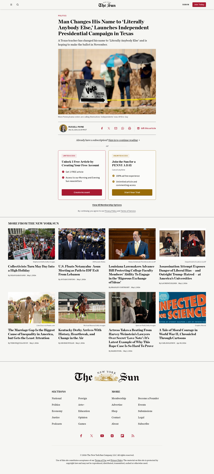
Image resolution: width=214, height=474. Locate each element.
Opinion (82, 417)
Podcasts (57, 424)
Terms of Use (100, 460)
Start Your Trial (132, 192)
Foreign (82, 398)
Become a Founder (148, 398)
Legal (141, 417)
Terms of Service (128, 211)
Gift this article (146, 128)
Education (84, 411)
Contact (116, 417)
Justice (56, 417)
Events (142, 405)
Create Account (82, 192)
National (57, 398)
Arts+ (81, 405)
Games (82, 424)
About (115, 424)
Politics (62, 16)
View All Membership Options (107, 205)
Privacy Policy (111, 211)
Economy (57, 411)
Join (199, 4)
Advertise (117, 405)
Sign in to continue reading (123, 140)
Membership (119, 398)
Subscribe (143, 424)
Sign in (185, 4)
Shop (114, 411)
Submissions (145, 411)
